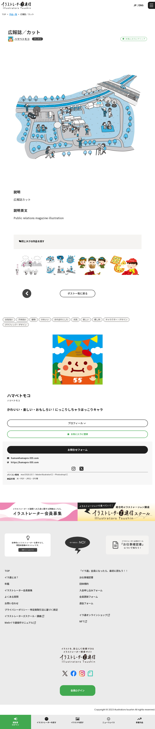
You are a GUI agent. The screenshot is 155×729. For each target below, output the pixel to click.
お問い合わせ (11, 603)
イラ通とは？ (11, 577)
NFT (83, 621)
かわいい (45, 319)
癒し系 (97, 319)
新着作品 (139, 720)
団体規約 (84, 583)
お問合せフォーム (78, 449)
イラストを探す (77, 720)
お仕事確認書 (86, 577)
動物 (34, 319)
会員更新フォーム (88, 596)
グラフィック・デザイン (15, 324)
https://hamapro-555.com (23, 462)
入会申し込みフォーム (90, 590)
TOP (7, 570)
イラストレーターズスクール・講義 (24, 616)
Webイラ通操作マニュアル (20, 622)
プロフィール (77, 423)
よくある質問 (11, 596)
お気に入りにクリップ (133, 38)
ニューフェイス (108, 720)
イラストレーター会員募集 (18, 590)
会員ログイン (78, 690)
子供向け (22, 319)
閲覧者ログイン (15, 721)
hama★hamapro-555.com (23, 458)
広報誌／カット (29, 264)
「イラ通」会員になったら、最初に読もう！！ (103, 570)
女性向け (9, 319)
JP (135, 5)
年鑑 (7, 583)
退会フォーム (86, 603)
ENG (140, 5)
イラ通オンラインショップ (94, 615)
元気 (75, 319)
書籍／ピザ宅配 (125, 264)
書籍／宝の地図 (93, 264)
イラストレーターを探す (46, 720)
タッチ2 (37, 38)
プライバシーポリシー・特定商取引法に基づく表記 (31, 609)
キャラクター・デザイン (116, 319)
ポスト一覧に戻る (78, 293)
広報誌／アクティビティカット (60, 264)
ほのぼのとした (61, 319)
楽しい (86, 319)
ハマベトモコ (22, 39)
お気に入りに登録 (77, 434)
